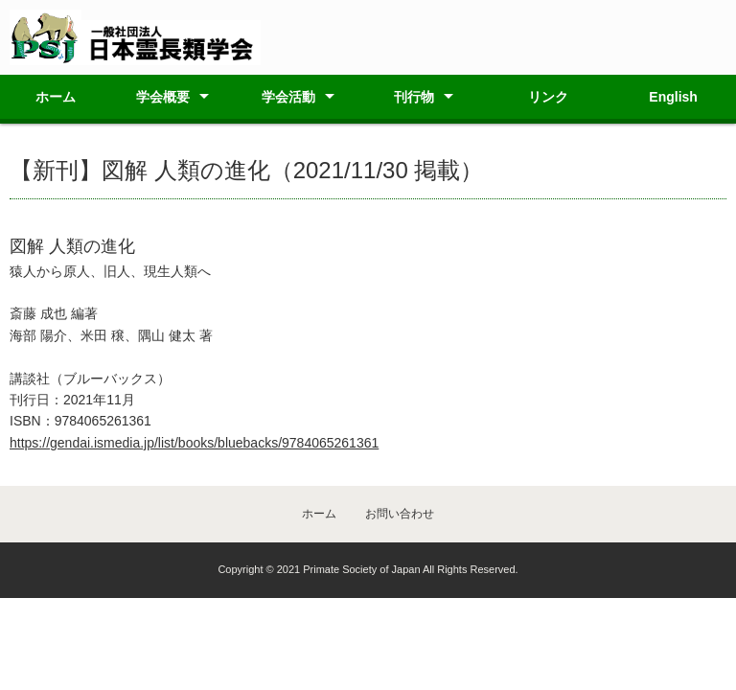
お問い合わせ (399, 513)
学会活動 (288, 96)
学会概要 (163, 96)
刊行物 (414, 96)
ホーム (55, 96)
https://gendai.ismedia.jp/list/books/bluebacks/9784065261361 (194, 442)
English (673, 96)
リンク (548, 96)
